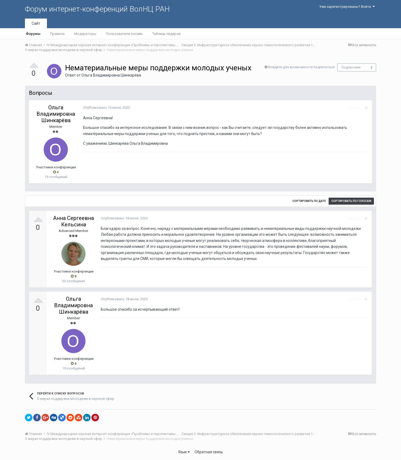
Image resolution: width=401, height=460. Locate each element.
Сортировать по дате (309, 201)
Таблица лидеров (166, 34)
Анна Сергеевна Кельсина (73, 221)
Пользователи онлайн (124, 34)
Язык (184, 452)
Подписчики (351, 67)
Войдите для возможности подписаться (301, 67)
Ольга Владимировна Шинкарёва (111, 75)
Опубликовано (106, 108)
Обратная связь (209, 452)
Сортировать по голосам (351, 201)
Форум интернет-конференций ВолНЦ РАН (97, 9)
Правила (57, 34)
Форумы (33, 34)
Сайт (36, 23)
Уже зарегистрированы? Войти (347, 7)
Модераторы (85, 34)
